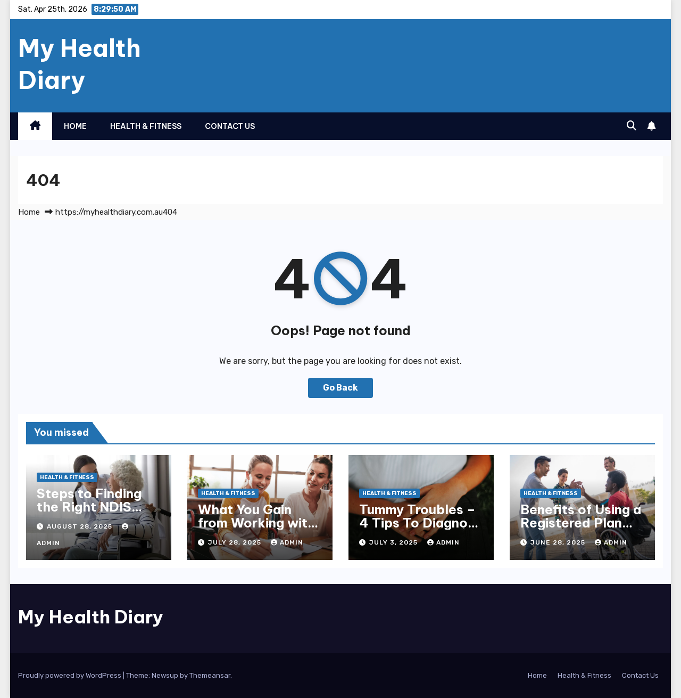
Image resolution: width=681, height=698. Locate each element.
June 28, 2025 (558, 542)
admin (287, 542)
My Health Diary (79, 64)
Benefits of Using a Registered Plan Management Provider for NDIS (580, 529)
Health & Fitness (145, 126)
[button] (631, 126)
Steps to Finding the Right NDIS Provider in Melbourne (89, 513)
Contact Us (230, 126)
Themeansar (209, 675)
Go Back (340, 388)
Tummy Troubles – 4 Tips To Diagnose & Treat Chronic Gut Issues (421, 529)
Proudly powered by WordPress (70, 675)
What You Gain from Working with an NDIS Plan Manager (256, 529)
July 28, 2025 (235, 542)
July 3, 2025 (394, 542)
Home (75, 126)
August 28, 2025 (80, 526)
